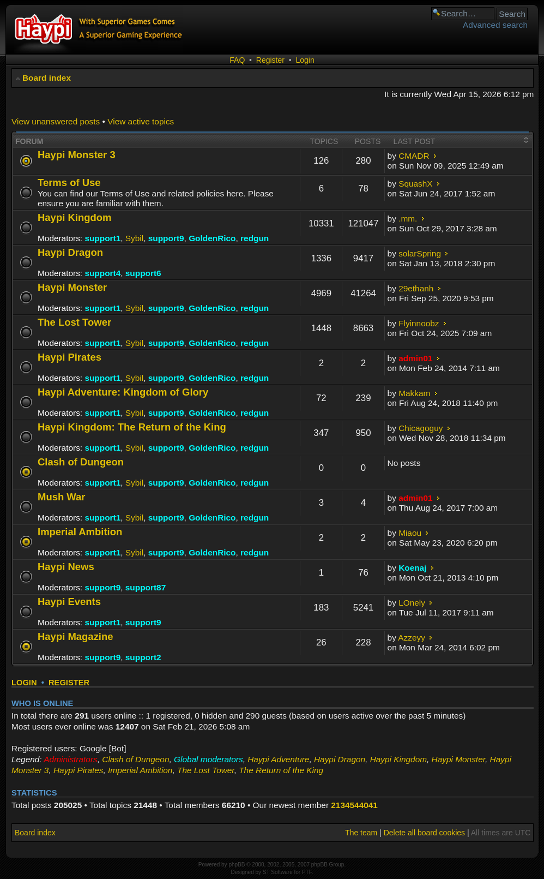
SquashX (415, 183)
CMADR (413, 155)
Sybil (134, 238)
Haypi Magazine (75, 636)
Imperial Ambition (80, 531)
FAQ (237, 60)
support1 (102, 238)
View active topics (140, 121)
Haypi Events (69, 601)
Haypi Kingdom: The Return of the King (132, 427)
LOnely (411, 602)
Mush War (62, 497)
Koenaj (412, 567)
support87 (145, 587)
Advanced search (495, 24)
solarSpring (419, 253)
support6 (143, 273)
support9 (166, 238)
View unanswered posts (55, 121)
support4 (102, 273)
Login (304, 60)
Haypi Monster (72, 287)
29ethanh (415, 288)
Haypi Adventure (278, 759)
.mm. (407, 218)
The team (361, 832)
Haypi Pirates (69, 357)
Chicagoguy (420, 428)
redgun (254, 238)
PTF (307, 872)
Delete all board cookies (424, 832)
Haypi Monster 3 (77, 154)
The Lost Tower (74, 322)
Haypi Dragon (70, 252)
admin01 (415, 358)
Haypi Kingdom (74, 217)
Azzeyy (411, 637)
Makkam (414, 393)
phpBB (236, 865)
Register (270, 60)
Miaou (409, 532)
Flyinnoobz (418, 323)
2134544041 (354, 805)
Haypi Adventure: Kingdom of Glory (123, 392)
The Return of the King (281, 770)
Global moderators (208, 759)
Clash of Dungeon (81, 462)
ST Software (278, 872)
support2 (143, 657)
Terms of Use (69, 182)
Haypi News (66, 566)
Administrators (70, 759)
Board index (46, 77)
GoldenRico (212, 238)
